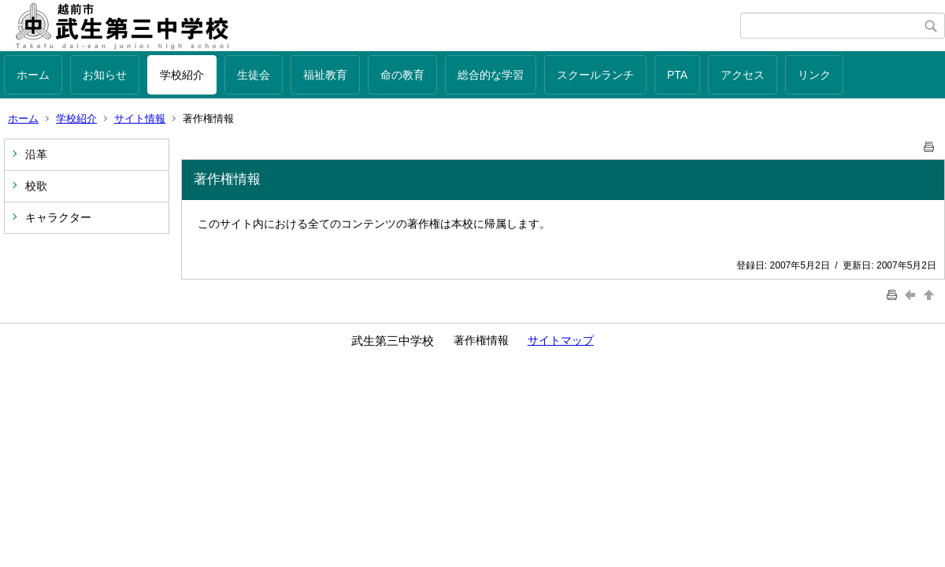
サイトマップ (561, 340)
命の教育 (402, 75)
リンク (814, 75)
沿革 (36, 154)
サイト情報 (139, 118)
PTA (677, 75)
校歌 (36, 186)
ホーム (33, 75)
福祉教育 (325, 75)
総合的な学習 (491, 75)
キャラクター (58, 217)
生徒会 (253, 75)
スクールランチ (595, 75)
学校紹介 (182, 75)
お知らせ (105, 75)
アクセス (743, 75)
